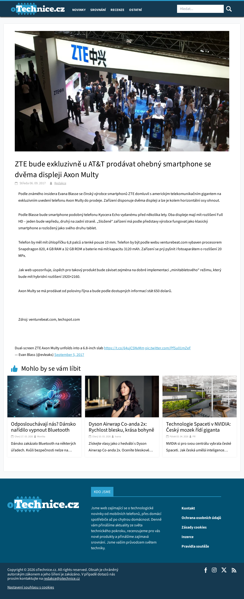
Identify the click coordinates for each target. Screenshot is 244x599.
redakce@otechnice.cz (62, 578)
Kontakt (188, 508)
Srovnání (98, 10)
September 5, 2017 (69, 354)
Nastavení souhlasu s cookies (30, 587)
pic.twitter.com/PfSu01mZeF (168, 348)
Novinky (79, 10)
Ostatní (135, 10)
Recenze (117, 10)
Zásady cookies (194, 527)
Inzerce (187, 536)
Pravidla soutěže (195, 546)
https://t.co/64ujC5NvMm (124, 348)
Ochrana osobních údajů (201, 517)
